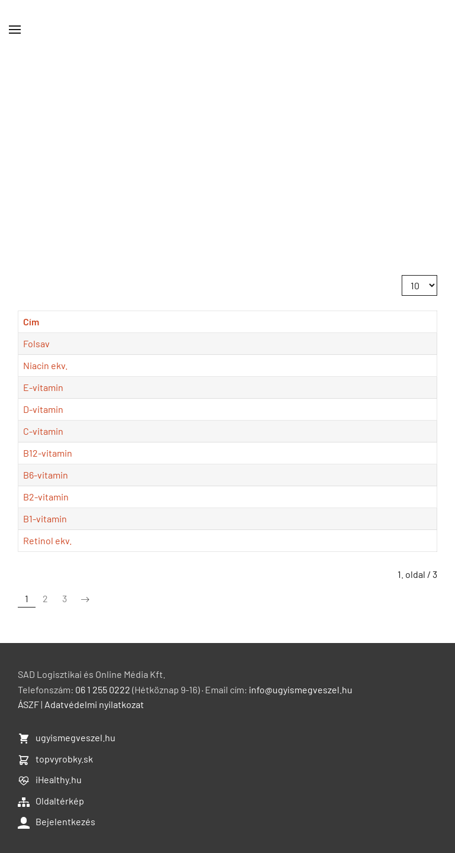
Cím (31, 321)
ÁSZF (28, 704)
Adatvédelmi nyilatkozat (94, 704)
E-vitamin (43, 387)
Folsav (36, 343)
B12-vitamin (47, 452)
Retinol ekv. (47, 540)
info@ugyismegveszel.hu (301, 689)
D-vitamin (43, 409)
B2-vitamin (46, 496)
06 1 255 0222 (102, 689)
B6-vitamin (45, 474)
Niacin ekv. (45, 365)
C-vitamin (43, 431)
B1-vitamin (45, 518)
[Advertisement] (227, 148)
